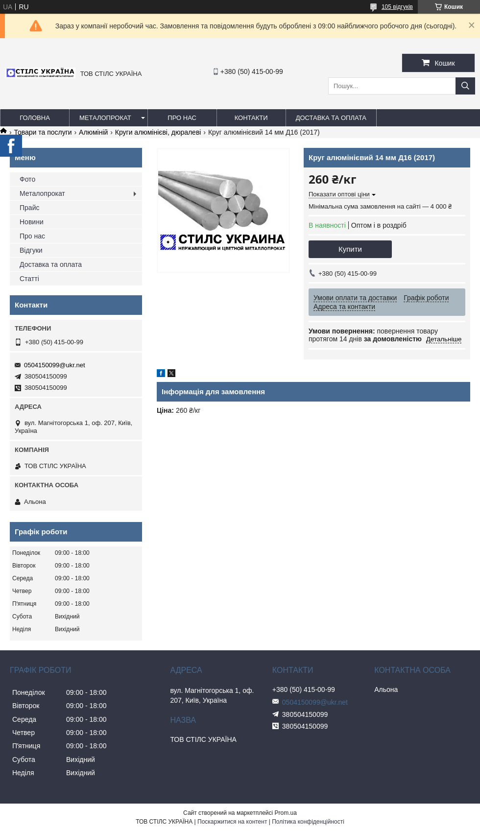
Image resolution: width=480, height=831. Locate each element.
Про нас (182, 117)
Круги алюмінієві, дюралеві (158, 132)
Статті (29, 279)
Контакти (251, 117)
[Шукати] (465, 86)
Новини (32, 222)
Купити (350, 249)
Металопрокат (105, 117)
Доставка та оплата (331, 117)
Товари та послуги (43, 132)
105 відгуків (397, 6)
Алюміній (93, 132)
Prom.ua (286, 812)
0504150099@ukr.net (54, 365)
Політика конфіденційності (308, 821)
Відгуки (31, 250)
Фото (27, 179)
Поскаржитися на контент (232, 821)
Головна (35, 117)
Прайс (29, 208)
